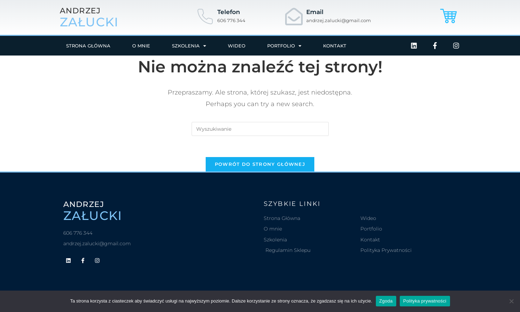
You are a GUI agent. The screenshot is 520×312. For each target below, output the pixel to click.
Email (314, 11)
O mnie (141, 45)
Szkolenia (189, 46)
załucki (89, 22)
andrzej (80, 10)
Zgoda (386, 301)
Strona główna (88, 45)
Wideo (236, 45)
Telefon (228, 11)
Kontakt (334, 45)
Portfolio (284, 46)
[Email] (294, 16)
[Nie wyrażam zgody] (511, 301)
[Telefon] (205, 16)
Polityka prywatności (425, 301)
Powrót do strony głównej (260, 164)
